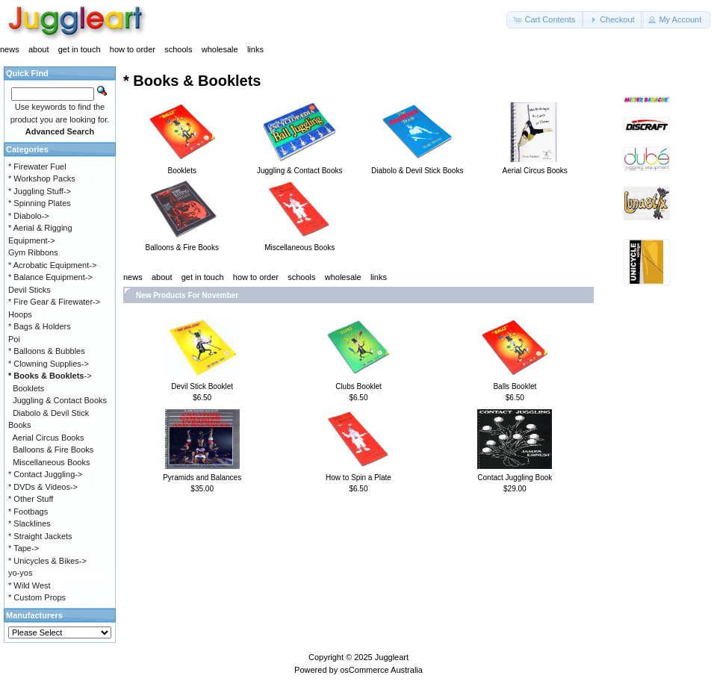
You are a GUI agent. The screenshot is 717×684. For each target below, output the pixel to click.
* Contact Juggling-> (45, 474)
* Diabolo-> (28, 215)
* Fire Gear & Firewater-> (54, 301)
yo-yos (20, 572)
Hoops (20, 314)
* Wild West (29, 585)
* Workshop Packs (41, 178)
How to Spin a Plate (358, 477)
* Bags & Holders (39, 326)
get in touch (79, 49)
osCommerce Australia (381, 669)
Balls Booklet (514, 386)
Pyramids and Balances (202, 477)
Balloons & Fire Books (53, 449)
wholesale (220, 49)
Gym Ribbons (33, 252)
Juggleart (392, 657)
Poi (14, 339)
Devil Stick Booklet (202, 386)
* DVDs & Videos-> (43, 486)
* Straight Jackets (40, 536)
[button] (545, 19)
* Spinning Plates (39, 203)
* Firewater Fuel (37, 166)
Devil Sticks (29, 289)
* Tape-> (23, 548)
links (255, 49)
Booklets (28, 388)
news (9, 49)
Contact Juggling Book (514, 477)
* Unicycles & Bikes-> (47, 560)
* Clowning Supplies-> (48, 363)
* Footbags (28, 511)
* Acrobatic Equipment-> (52, 265)
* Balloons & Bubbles (46, 350)
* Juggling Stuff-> (39, 191)
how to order (132, 49)
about (38, 49)
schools (178, 49)
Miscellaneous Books (51, 462)
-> (50, 375)
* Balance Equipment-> (50, 277)
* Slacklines (29, 523)
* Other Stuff (30, 498)
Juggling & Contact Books (60, 400)
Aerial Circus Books (48, 437)
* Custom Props (37, 597)
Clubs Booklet (358, 386)
